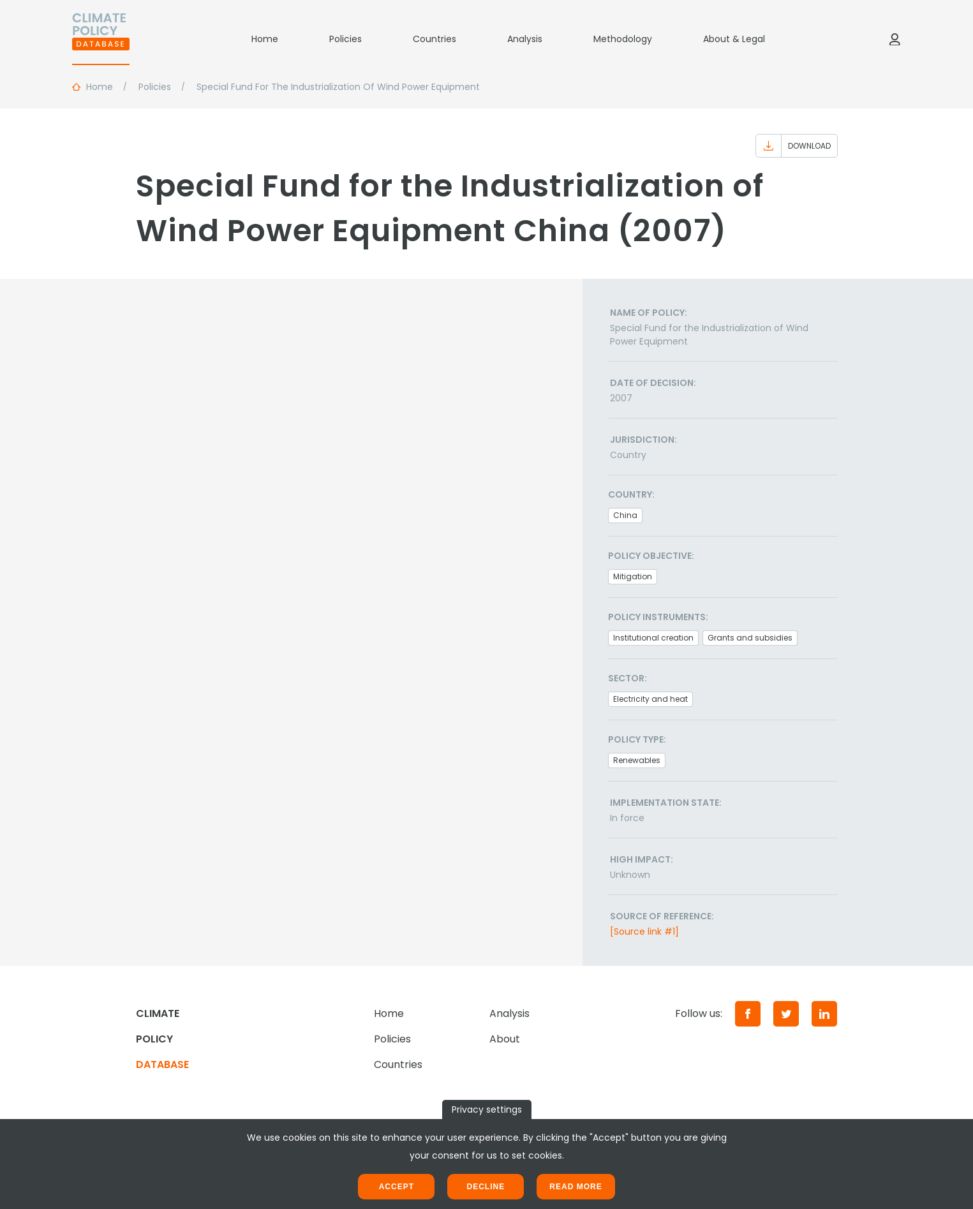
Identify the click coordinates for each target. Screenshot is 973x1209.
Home (264, 39)
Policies (345, 39)
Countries (434, 39)
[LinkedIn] (824, 1014)
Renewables (636, 760)
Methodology (622, 39)
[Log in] (895, 39)
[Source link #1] (644, 931)
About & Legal (734, 39)
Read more (575, 1186)
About (504, 1039)
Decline (485, 1186)
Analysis (524, 39)
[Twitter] (786, 1014)
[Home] (101, 39)
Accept (396, 1186)
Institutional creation (653, 637)
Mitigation (632, 576)
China (625, 515)
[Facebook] (748, 1014)
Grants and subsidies (750, 637)
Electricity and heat (650, 699)
